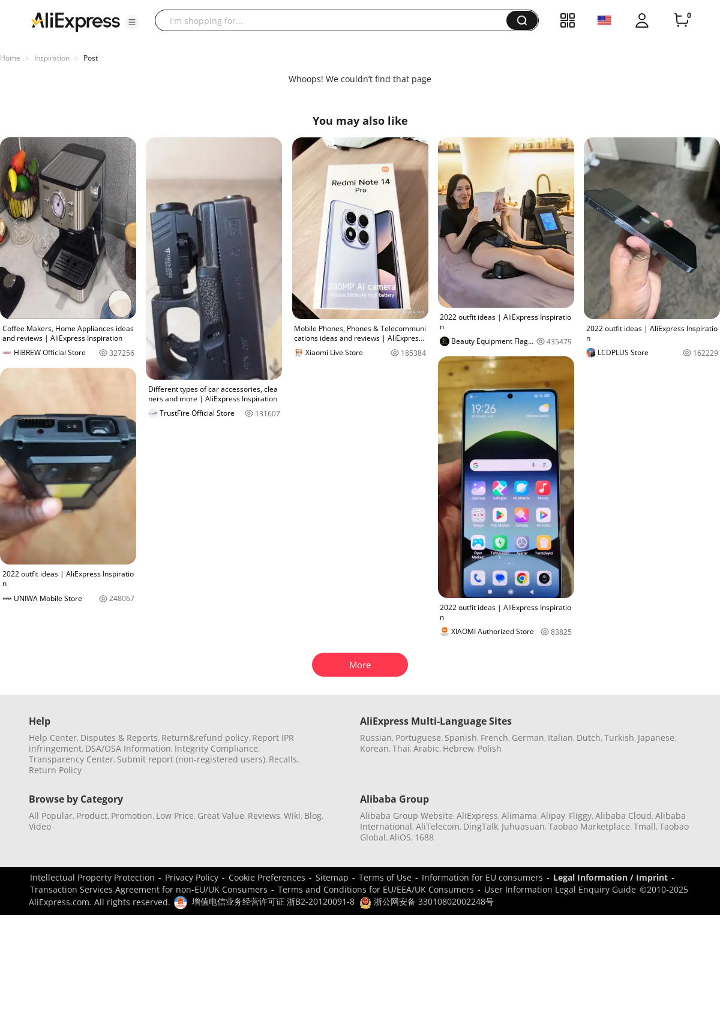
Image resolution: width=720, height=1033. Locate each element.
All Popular (51, 815)
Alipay (553, 815)
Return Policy (55, 770)
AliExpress (477, 815)
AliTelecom (438, 826)
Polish (490, 748)
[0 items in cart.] (681, 20)
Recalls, (284, 759)
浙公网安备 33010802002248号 (426, 901)
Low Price (175, 815)
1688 (424, 837)
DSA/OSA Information (128, 748)
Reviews (264, 815)
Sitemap (332, 877)
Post (90, 58)
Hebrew (458, 748)
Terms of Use (385, 877)
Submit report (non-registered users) (191, 759)
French (494, 737)
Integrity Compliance (216, 748)
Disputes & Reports (119, 737)
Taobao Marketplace (589, 826)
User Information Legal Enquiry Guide (560, 889)
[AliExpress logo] (75, 21)
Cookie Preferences (267, 877)
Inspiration (52, 58)
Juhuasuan (523, 826)
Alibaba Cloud (623, 815)
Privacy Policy (191, 877)
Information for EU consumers (482, 877)
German (528, 737)
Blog (313, 815)
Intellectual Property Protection (92, 877)
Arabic (426, 748)
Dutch (589, 737)
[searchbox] (335, 20)
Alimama (519, 815)
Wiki (292, 815)
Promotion (131, 815)
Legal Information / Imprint (610, 877)
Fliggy (580, 815)
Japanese (656, 737)
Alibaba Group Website (406, 815)
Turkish (619, 737)
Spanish (461, 737)
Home (10, 58)
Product (91, 815)
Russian (376, 737)
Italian (560, 737)
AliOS (400, 837)
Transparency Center (71, 759)
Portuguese (418, 737)
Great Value (220, 815)
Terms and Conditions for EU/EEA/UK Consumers (376, 889)
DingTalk (480, 826)
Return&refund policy (204, 737)
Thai (401, 748)
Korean (374, 748)
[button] (132, 22)
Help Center (53, 737)
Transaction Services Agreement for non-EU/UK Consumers (149, 889)
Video (40, 826)
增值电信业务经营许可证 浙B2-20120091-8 (273, 901)
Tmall (645, 826)
